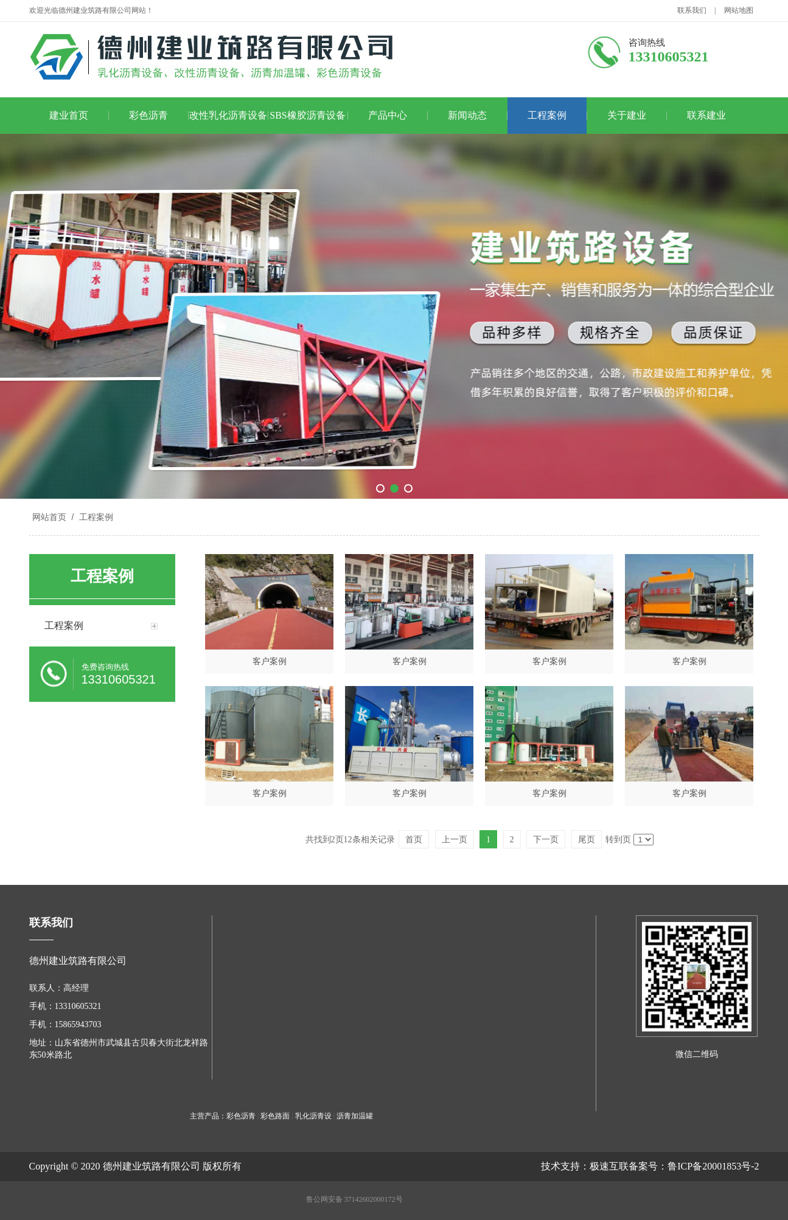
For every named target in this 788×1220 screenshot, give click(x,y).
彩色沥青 (148, 115)
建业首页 (68, 115)
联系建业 (706, 115)
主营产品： (208, 1116)
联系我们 (691, 10)
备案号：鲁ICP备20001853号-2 (694, 1166)
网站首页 (49, 517)
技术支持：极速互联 (585, 1166)
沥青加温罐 (354, 1116)
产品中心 (387, 115)
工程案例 (547, 115)
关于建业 (626, 115)
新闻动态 (467, 115)
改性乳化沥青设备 (228, 115)
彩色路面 (275, 1116)
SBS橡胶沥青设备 (307, 115)
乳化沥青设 (313, 1116)
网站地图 (738, 10)
